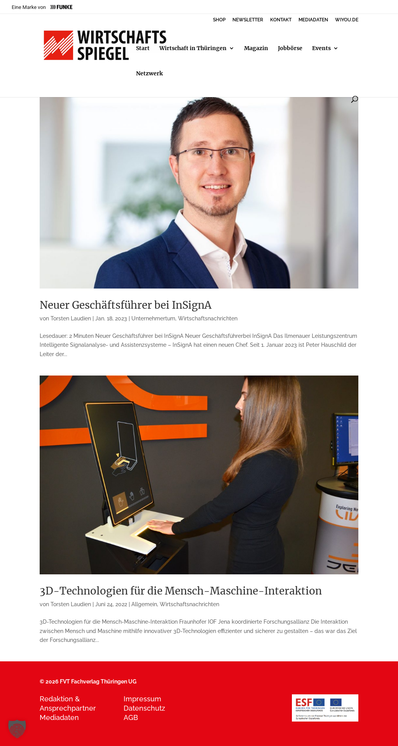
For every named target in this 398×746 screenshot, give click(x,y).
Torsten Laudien (71, 318)
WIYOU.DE (346, 20)
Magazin (256, 48)
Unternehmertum (153, 318)
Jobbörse (290, 48)
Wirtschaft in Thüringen (193, 48)
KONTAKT (281, 20)
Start (143, 48)
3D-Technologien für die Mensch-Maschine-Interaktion (181, 590)
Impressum (142, 699)
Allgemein (144, 604)
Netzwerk (149, 74)
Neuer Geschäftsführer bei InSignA (125, 305)
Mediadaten (59, 717)
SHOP (219, 20)
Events (321, 48)
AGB (131, 717)
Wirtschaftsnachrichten (207, 318)
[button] (17, 729)
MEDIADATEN (313, 20)
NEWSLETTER (247, 20)
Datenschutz (144, 708)
